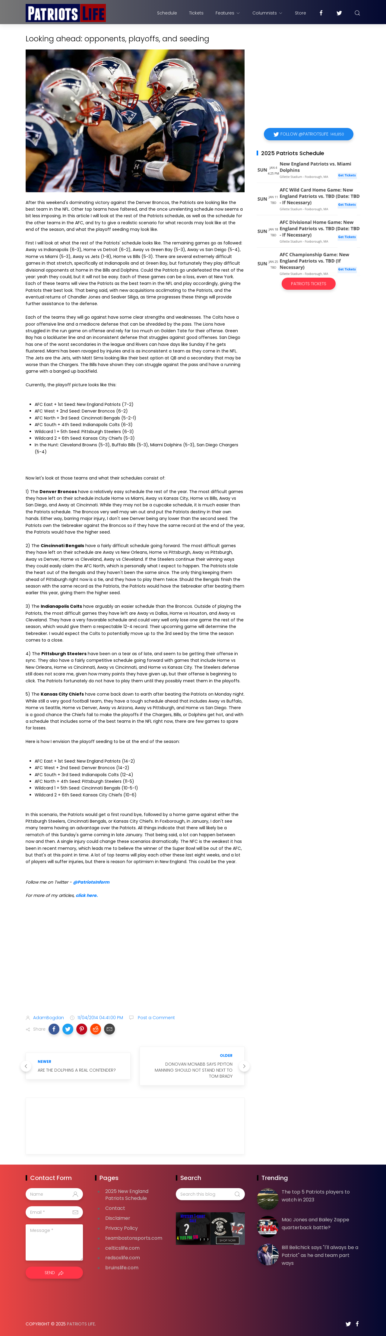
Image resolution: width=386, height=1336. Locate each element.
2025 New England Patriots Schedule (126, 1195)
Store (300, 13)
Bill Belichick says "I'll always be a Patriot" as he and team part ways (320, 1255)
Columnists (267, 13)
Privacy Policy (121, 1228)
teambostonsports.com (133, 1238)
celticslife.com (122, 1248)
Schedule (167, 13)
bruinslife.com (121, 1267)
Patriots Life (81, 1324)
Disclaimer (117, 1218)
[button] (54, 1029)
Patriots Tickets (308, 284)
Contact (115, 1208)
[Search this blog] (210, 1194)
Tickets (196, 13)
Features (228, 13)
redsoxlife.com (122, 1257)
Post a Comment (156, 1018)
